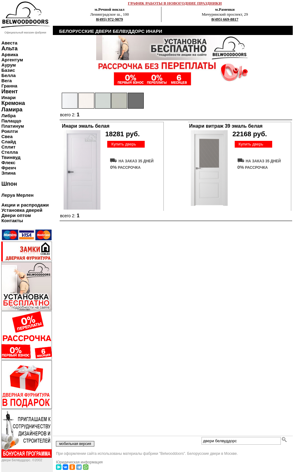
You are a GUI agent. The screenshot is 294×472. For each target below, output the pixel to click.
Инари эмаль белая (85, 126)
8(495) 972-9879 (109, 19)
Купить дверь (123, 144)
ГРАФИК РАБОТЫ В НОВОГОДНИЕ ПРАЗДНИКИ (175, 3)
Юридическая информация (79, 462)
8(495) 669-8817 (224, 19)
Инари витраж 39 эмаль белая (226, 126)
